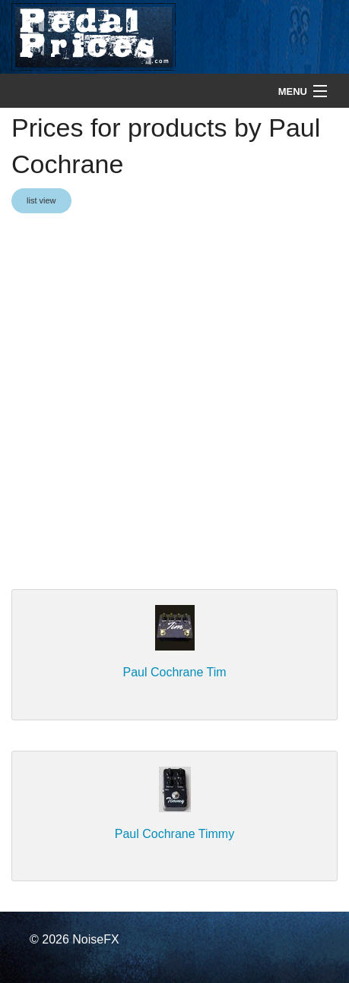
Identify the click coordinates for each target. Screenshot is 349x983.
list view (41, 200)
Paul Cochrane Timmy (174, 833)
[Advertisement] (174, 402)
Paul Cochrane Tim (174, 672)
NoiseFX (95, 939)
